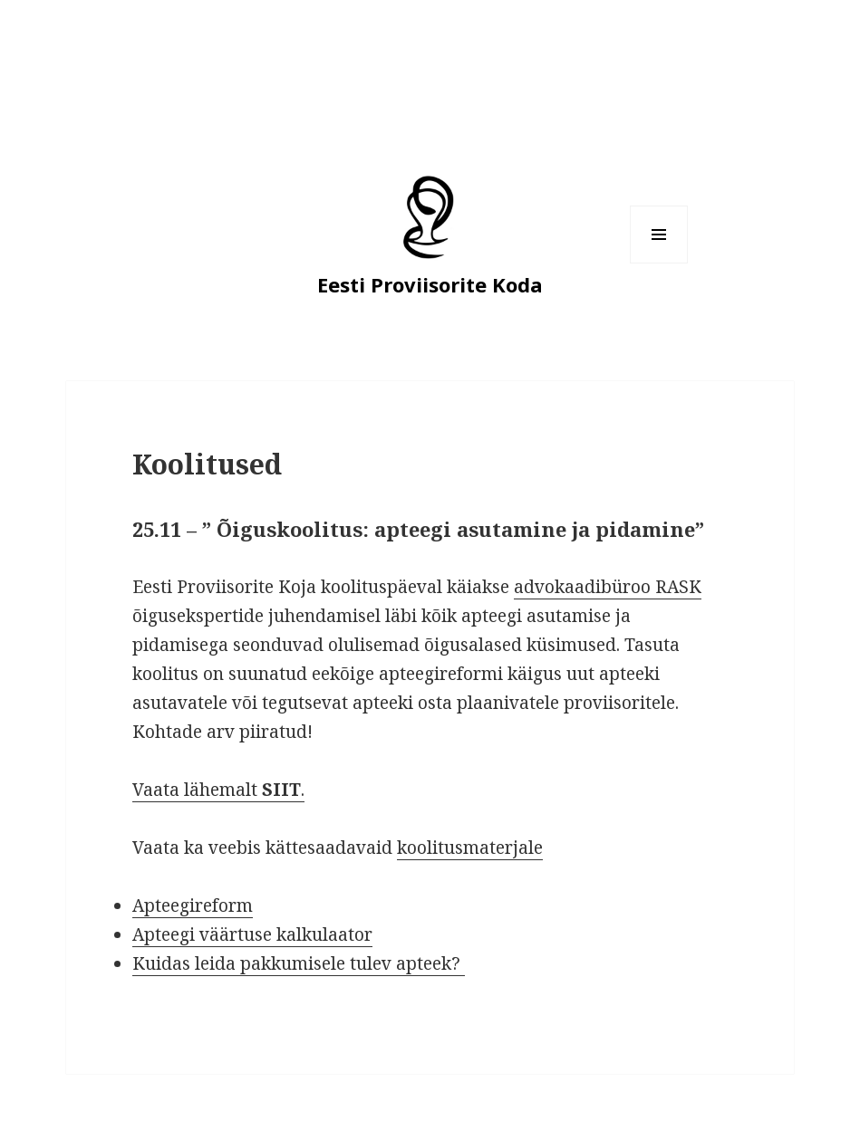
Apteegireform (192, 905)
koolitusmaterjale (470, 847)
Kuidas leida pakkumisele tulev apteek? (298, 963)
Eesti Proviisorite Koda (430, 284)
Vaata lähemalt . (218, 789)
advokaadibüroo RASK (607, 587)
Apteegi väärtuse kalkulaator (252, 934)
